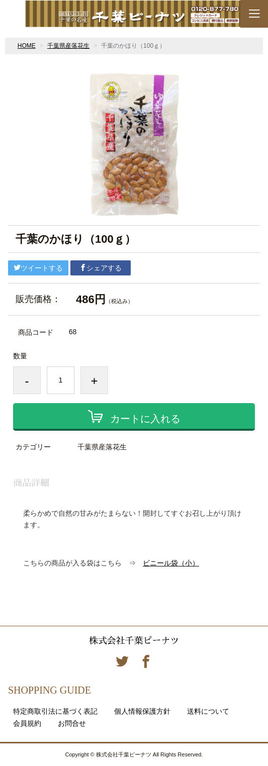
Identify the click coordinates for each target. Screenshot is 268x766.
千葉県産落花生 (68, 45)
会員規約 (27, 723)
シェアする (100, 268)
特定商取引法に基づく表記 (55, 711)
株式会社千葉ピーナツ (133, 640)
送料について (208, 711)
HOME (27, 45)
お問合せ (72, 723)
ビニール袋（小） (171, 563)
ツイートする (38, 268)
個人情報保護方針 (142, 711)
